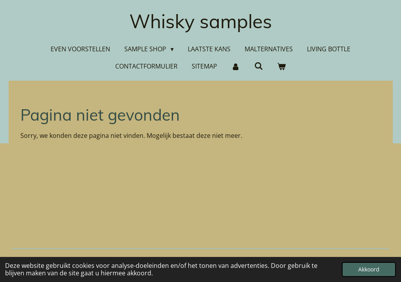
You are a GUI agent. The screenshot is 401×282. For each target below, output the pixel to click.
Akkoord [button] (368, 269)
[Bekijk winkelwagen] (281, 66)
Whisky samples (200, 21)
